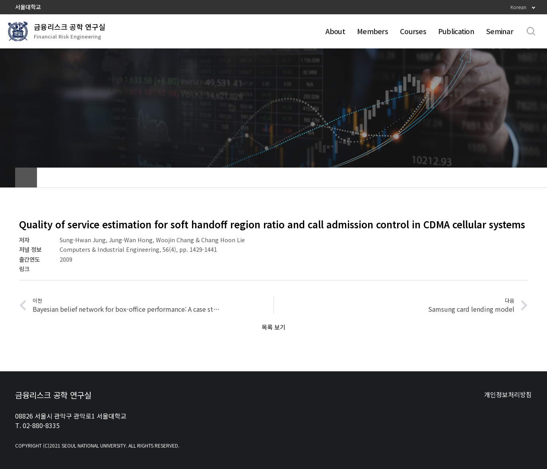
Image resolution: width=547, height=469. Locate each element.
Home (526, 115)
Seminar (499, 31)
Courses (413, 31)
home (26, 177)
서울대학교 (28, 7)
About (335, 31)
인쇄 (522, 177)
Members (372, 31)
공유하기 (502, 177)
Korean (518, 7)
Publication (456, 31)
